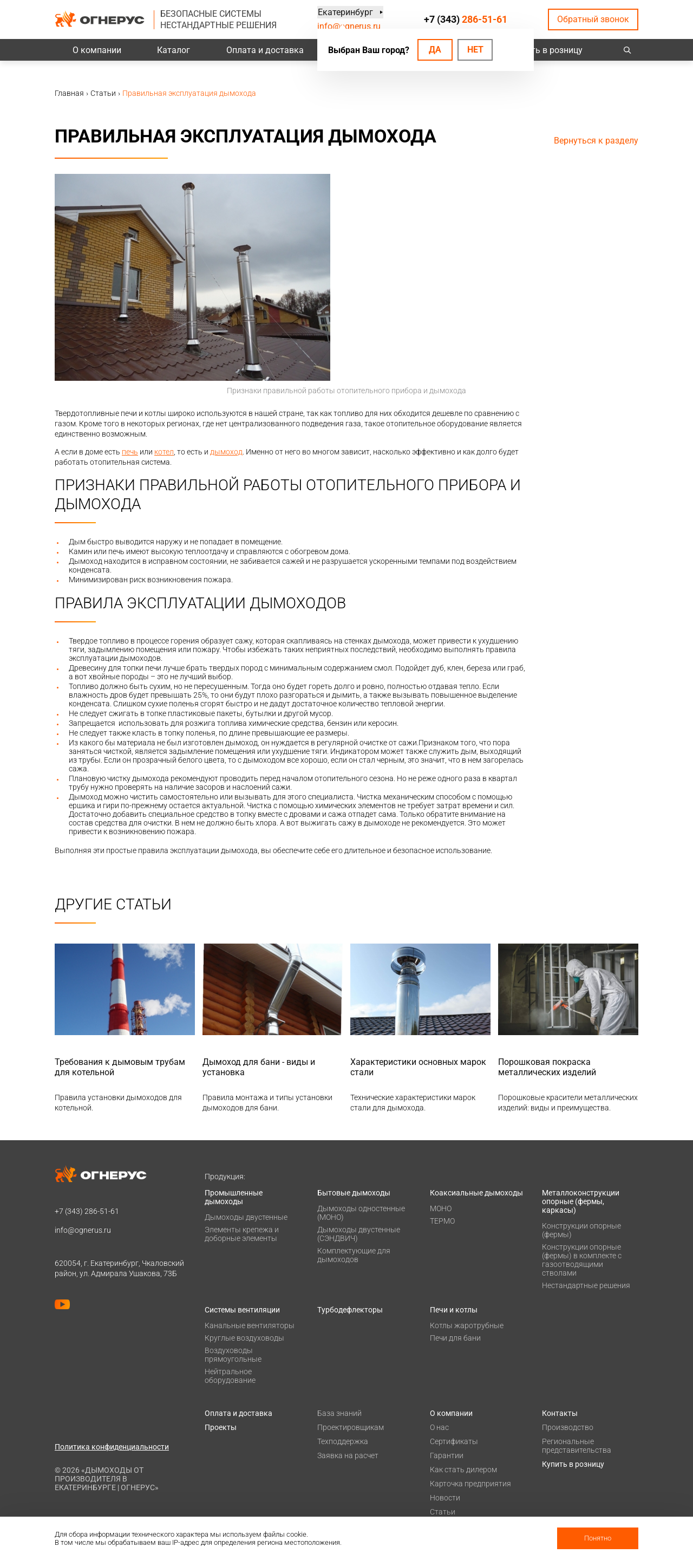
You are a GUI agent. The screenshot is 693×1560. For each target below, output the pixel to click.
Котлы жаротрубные (467, 1325)
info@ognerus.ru (349, 26)
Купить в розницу (547, 50)
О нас (439, 1427)
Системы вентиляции (242, 1309)
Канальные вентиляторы (250, 1325)
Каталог (173, 50)
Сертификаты (454, 1441)
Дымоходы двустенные (246, 1217)
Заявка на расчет (347, 1455)
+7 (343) (465, 19)
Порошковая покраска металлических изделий (547, 1067)
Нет (475, 49)
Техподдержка (342, 1441)
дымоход (226, 451)
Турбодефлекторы (350, 1309)
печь (130, 451)
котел (164, 451)
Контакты (560, 1413)
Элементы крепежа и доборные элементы (242, 1234)
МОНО (441, 1208)
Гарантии (446, 1455)
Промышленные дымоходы (234, 1197)
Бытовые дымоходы (353, 1192)
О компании (97, 50)
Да (435, 49)
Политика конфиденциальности (112, 1446)
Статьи (442, 1511)
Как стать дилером (463, 1469)
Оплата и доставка (265, 50)
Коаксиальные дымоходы (476, 1192)
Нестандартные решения (586, 1285)
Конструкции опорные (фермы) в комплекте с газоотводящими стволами (582, 1260)
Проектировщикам (350, 1427)
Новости (445, 1497)
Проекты (221, 1427)
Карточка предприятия (470, 1483)
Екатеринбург (344, 12)
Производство (567, 1427)
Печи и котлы (454, 1309)
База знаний (339, 1413)
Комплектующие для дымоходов (353, 1255)
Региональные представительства (576, 1445)
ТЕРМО (442, 1221)
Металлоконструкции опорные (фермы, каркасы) (580, 1201)
